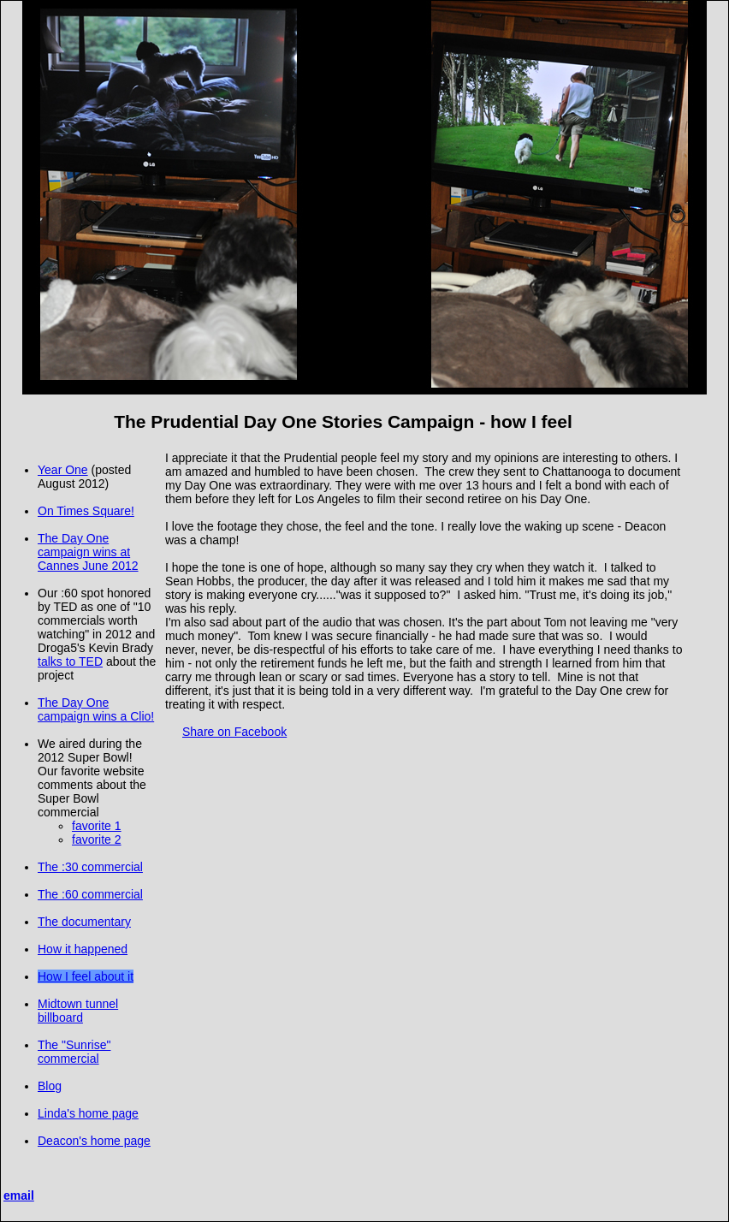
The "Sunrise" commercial (74, 1051)
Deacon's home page (94, 1141)
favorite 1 (97, 826)
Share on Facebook (234, 732)
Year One (63, 470)
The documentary (84, 921)
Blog (50, 1086)
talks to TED (70, 661)
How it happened (82, 949)
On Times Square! (86, 511)
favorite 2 (97, 839)
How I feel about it (85, 976)
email (18, 1195)
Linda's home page (88, 1113)
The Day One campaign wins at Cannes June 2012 (88, 551)
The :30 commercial (90, 867)
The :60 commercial (90, 894)
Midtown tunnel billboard (78, 1010)
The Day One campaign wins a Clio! (96, 709)
